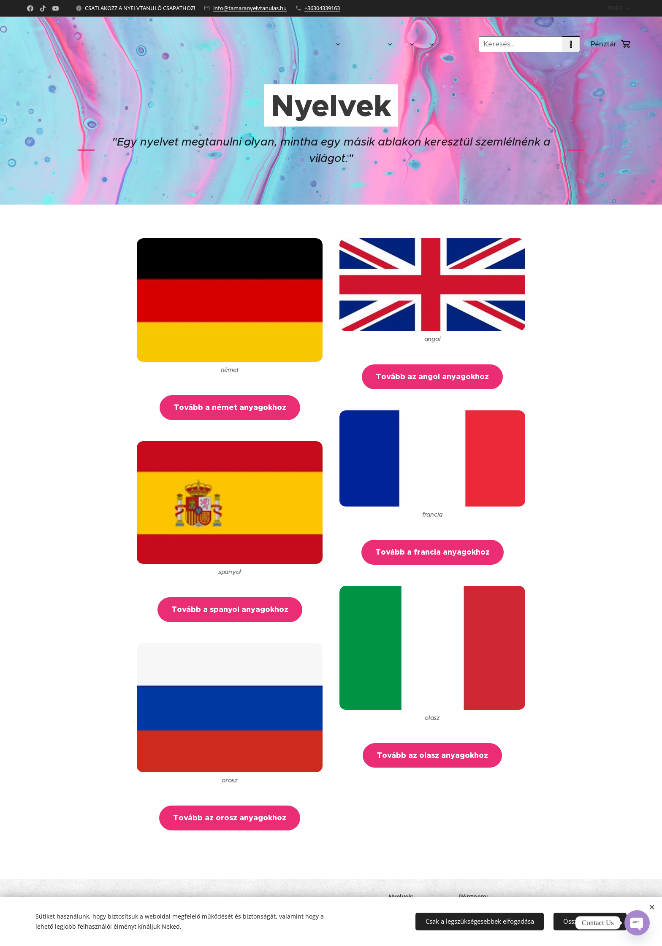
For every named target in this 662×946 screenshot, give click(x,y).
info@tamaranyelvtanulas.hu (250, 8)
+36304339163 (322, 8)
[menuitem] (340, 44)
